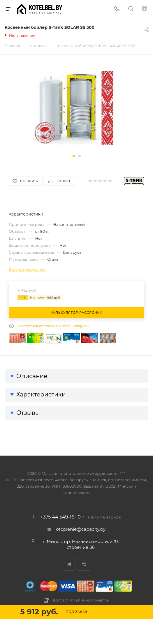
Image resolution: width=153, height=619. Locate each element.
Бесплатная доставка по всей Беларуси (53, 326)
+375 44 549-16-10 (61, 517)
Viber (84, 564)
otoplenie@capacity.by (80, 529)
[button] (74, 156)
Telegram (69, 564)
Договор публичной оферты (81, 600)
